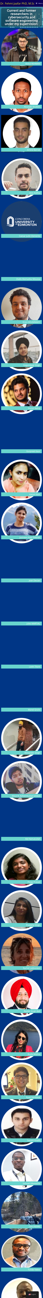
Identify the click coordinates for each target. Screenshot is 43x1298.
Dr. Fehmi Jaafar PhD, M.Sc (17, 3)
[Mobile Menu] (39, 3)
